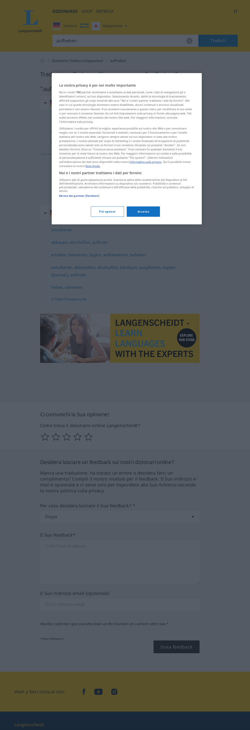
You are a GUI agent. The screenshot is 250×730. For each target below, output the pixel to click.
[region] (127, 149)
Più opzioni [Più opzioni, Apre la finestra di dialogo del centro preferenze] (107, 211)
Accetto (143, 211)
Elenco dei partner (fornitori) (79, 196)
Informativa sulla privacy (145, 162)
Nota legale (92, 166)
